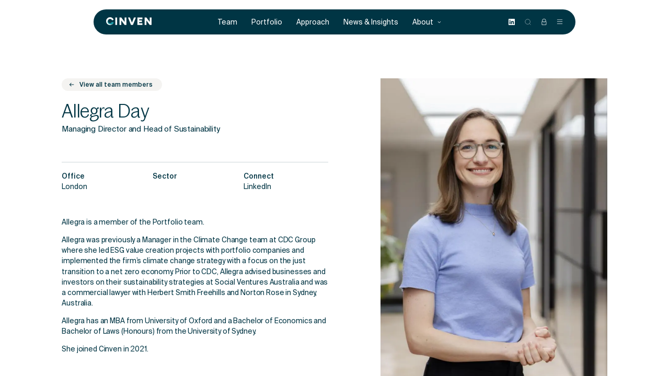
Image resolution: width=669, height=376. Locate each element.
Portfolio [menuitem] (266, 22)
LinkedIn (257, 187)
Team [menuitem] (227, 22)
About (427, 22)
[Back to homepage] (129, 22)
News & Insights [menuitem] (370, 22)
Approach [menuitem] (312, 22)
